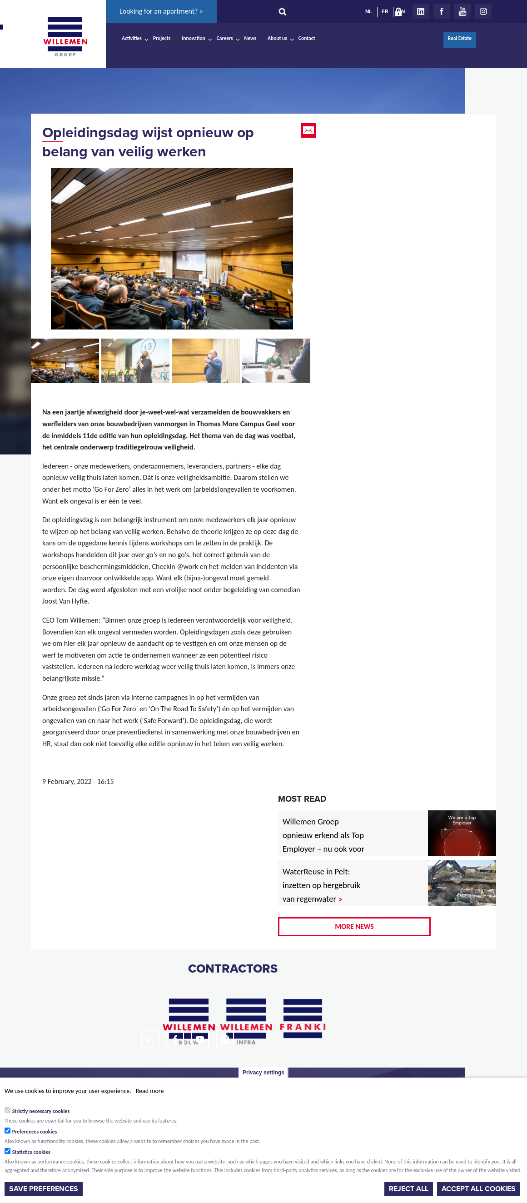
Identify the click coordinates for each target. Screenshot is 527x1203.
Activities (132, 38)
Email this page (309, 130)
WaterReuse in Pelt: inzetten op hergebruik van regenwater (321, 885)
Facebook (441, 11)
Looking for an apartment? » (161, 11)
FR (385, 11)
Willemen (65, 37)
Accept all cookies (479, 1188)
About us (277, 38)
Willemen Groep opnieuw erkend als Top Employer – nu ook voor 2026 (323, 842)
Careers (225, 38)
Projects (161, 38)
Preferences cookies (34, 1131)
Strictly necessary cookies (41, 1111)
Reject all (408, 1188)
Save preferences (43, 1188)
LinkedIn (421, 11)
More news (354, 926)
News (250, 38)
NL (368, 11)
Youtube (462, 11)
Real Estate (460, 38)
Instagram (483, 11)
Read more (150, 1091)
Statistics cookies (31, 1152)
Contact (306, 38)
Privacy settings (263, 1072)
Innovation (193, 38)
